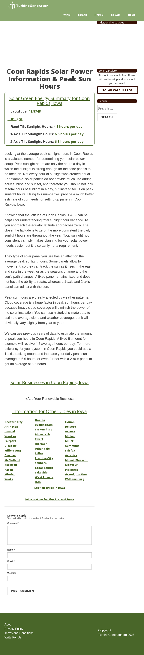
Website (11, 573)
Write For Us (12, 637)
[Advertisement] (49, 39)
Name (11, 549)
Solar (82, 15)
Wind (67, 15)
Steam (116, 15)
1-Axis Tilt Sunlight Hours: (32, 134)
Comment (13, 523)
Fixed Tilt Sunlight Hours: (31, 126)
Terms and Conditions (19, 633)
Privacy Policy (13, 628)
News (132, 15)
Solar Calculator (117, 90)
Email (11, 561)
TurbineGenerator (28, 5)
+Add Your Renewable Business (50, 399)
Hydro (99, 15)
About (8, 624)
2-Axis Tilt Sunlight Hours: (32, 141)
